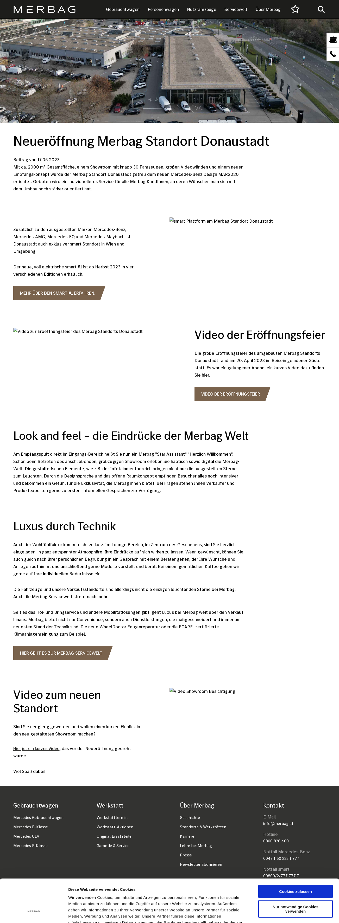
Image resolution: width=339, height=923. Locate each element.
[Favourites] (295, 9)
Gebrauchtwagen (123, 9)
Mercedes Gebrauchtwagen (38, 817)
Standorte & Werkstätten (203, 827)
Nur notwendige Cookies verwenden (295, 872)
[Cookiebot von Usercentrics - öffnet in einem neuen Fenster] (33, 913)
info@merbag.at (278, 823)
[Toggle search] (321, 9)
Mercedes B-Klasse (30, 827)
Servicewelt (235, 9)
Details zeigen (277, 913)
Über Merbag (268, 9)
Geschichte (190, 817)
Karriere (187, 836)
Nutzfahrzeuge (201, 9)
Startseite (22, 129)
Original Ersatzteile (114, 836)
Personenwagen (163, 9)
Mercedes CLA (26, 836)
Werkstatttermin (112, 817)
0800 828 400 (276, 841)
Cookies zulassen (295, 854)
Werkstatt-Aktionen (115, 827)
